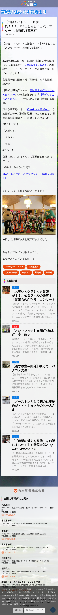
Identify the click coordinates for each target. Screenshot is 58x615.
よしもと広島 (10, 552)
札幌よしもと (10, 515)
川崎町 (38, 272)
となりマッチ (11, 272)
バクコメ (26, 272)
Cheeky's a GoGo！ (36, 65)
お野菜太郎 (33, 267)
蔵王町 (49, 272)
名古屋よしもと (10, 539)
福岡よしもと (10, 576)
